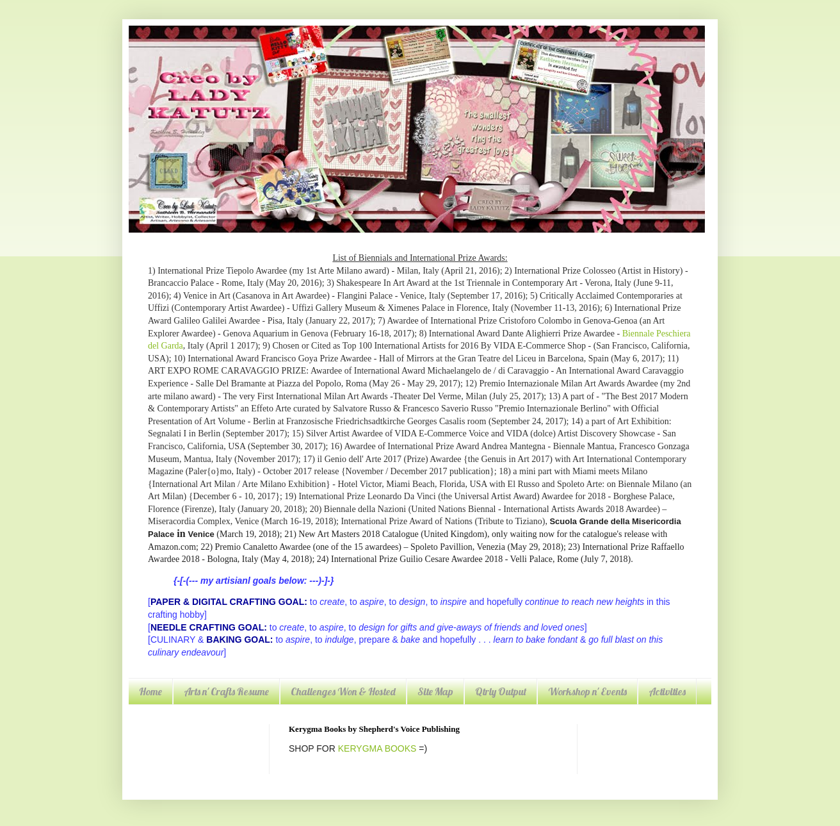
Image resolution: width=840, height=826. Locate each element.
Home (150, 691)
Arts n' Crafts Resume (226, 691)
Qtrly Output (500, 691)
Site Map (435, 691)
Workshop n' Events (587, 691)
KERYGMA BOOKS (377, 748)
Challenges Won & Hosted (343, 691)
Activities (667, 691)
